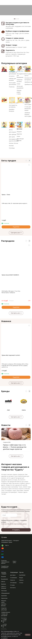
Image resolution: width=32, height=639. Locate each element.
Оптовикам (13, 582)
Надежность (10, 50)
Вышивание (4, 579)
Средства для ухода (4, 609)
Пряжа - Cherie (6, 194)
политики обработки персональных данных (14, 524)
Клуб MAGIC (22, 575)
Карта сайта (14, 561)
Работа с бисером (3, 587)
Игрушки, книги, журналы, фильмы (3, 603)
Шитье (3, 581)
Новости (12, 580)
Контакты (13, 587)
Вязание (3, 576)
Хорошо (28, 634)
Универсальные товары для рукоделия (5, 613)
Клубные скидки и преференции (17, 31)
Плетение (4, 590)
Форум (21, 577)
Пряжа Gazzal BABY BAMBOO (10, 275)
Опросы (21, 580)
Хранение (4, 595)
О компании (13, 577)
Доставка (12, 575)
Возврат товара (11, 45)
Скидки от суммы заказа (15, 38)
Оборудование (5, 593)
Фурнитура (4, 598)
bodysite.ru (5, 567)
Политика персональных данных (5, 562)
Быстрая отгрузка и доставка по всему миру (17, 23)
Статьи (21, 582)
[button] (13, 18)
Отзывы (12, 585)
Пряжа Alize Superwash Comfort (11, 355)
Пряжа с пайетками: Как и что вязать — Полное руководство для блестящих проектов (14, 447)
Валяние (3, 584)
